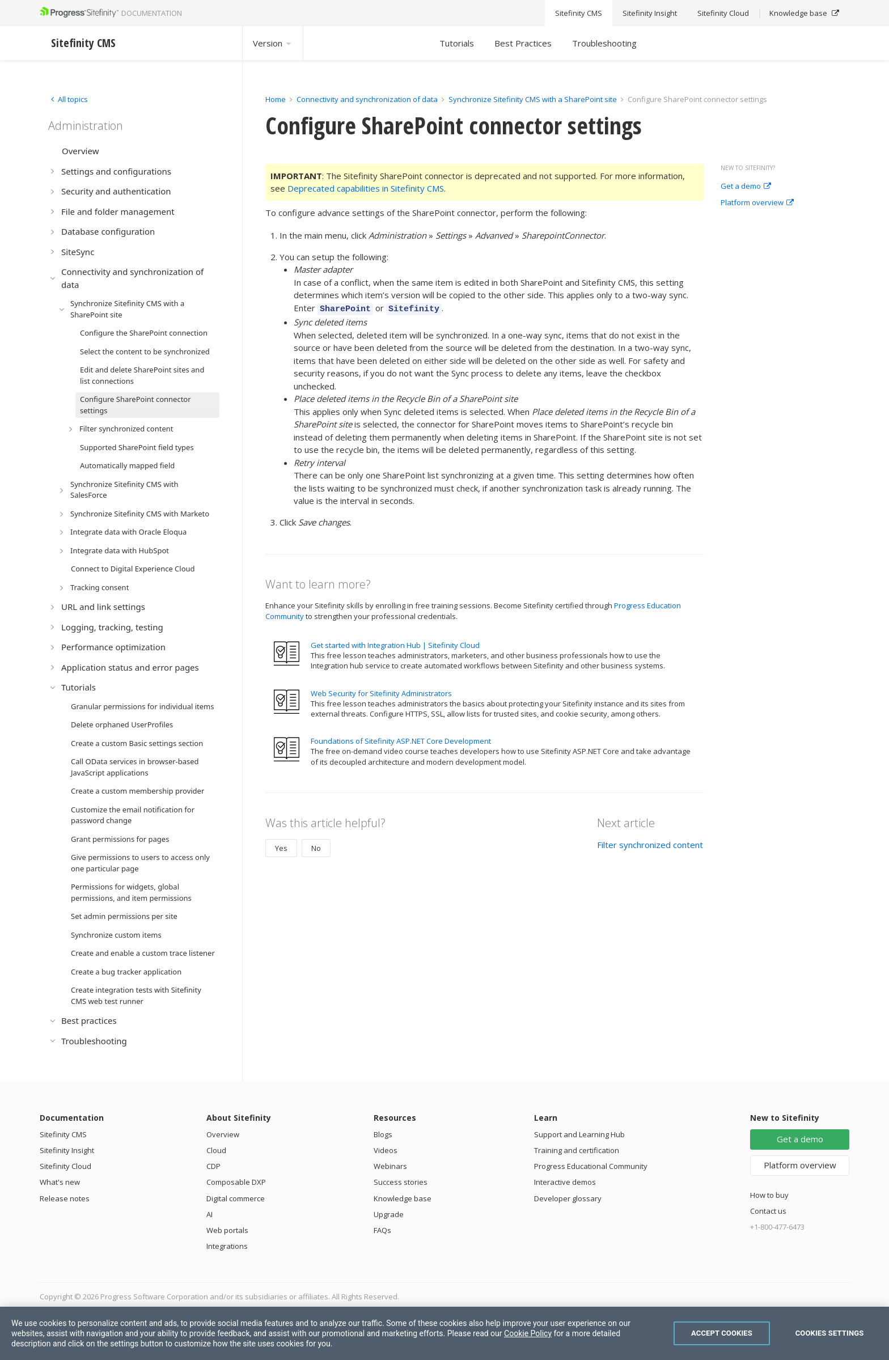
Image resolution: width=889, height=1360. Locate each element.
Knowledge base (402, 1198)
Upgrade (389, 1214)
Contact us (768, 1211)
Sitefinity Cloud (65, 1166)
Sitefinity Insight (67, 1150)
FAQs (382, 1230)
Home (275, 99)
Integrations (227, 1246)
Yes (281, 846)
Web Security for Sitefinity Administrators (381, 692)
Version (273, 43)
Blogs (383, 1134)
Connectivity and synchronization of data (367, 99)
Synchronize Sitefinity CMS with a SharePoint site (532, 99)
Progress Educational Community (590, 1166)
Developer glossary (568, 1198)
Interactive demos (565, 1182)
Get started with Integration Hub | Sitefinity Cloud (395, 643)
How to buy (769, 1195)
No (316, 846)
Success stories (400, 1182)
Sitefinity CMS (63, 1134)
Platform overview (757, 202)
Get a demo (746, 186)
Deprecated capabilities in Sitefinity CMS (365, 188)
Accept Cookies (721, 1333)
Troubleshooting (604, 43)
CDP (213, 1166)
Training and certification (576, 1150)
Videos (385, 1150)
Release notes (65, 1198)
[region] (444, 1333)
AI (209, 1214)
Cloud (216, 1150)
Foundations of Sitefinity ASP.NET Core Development (401, 739)
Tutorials (456, 43)
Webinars (390, 1166)
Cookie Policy (528, 1333)
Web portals (227, 1230)
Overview (222, 1134)
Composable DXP (236, 1182)
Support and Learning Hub (579, 1134)
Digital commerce (235, 1198)
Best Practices (523, 43)
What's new (60, 1182)
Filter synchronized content (650, 843)
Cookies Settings (829, 1333)
